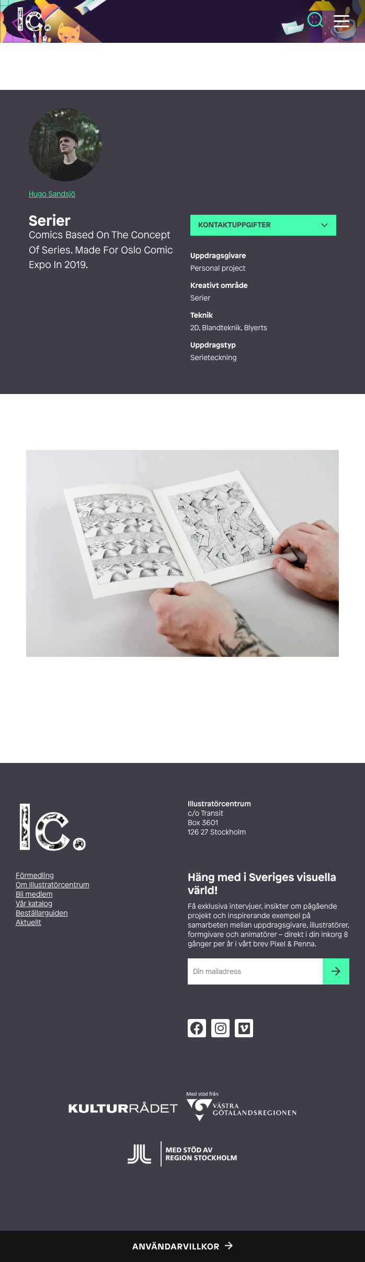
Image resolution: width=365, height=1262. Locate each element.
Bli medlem (34, 894)
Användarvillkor (176, 1246)
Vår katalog (34, 904)
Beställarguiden (41, 913)
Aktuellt (28, 923)
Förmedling (35, 876)
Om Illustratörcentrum (52, 885)
